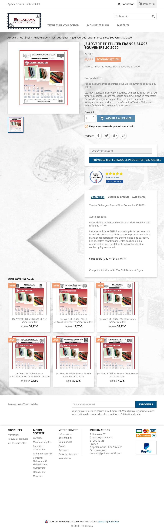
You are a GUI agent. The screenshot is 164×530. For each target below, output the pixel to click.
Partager (98, 135)
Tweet (106, 135)
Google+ (115, 135)
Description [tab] (97, 196)
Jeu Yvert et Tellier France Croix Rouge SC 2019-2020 (117, 375)
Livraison (38, 437)
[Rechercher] (135, 16)
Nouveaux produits (17, 438)
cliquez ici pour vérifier (108, 521)
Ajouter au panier (116, 118)
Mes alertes (65, 458)
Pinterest (123, 135)
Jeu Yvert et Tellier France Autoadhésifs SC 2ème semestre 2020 (29, 375)
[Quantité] (88, 118)
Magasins (38, 476)
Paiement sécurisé (43, 453)
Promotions (13, 434)
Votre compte (68, 430)
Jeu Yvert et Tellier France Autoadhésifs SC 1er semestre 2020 (73, 320)
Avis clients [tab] (139, 196)
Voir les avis (114, 181)
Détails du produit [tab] (118, 196)
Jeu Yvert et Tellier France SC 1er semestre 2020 (29, 320)
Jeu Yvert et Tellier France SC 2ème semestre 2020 (117, 320)
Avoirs (62, 445)
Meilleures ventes (16, 442)
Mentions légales (42, 441)
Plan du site (39, 471)
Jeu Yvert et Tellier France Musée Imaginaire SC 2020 (73, 375)
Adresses (63, 450)
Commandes (65, 441)
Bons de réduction (68, 454)
